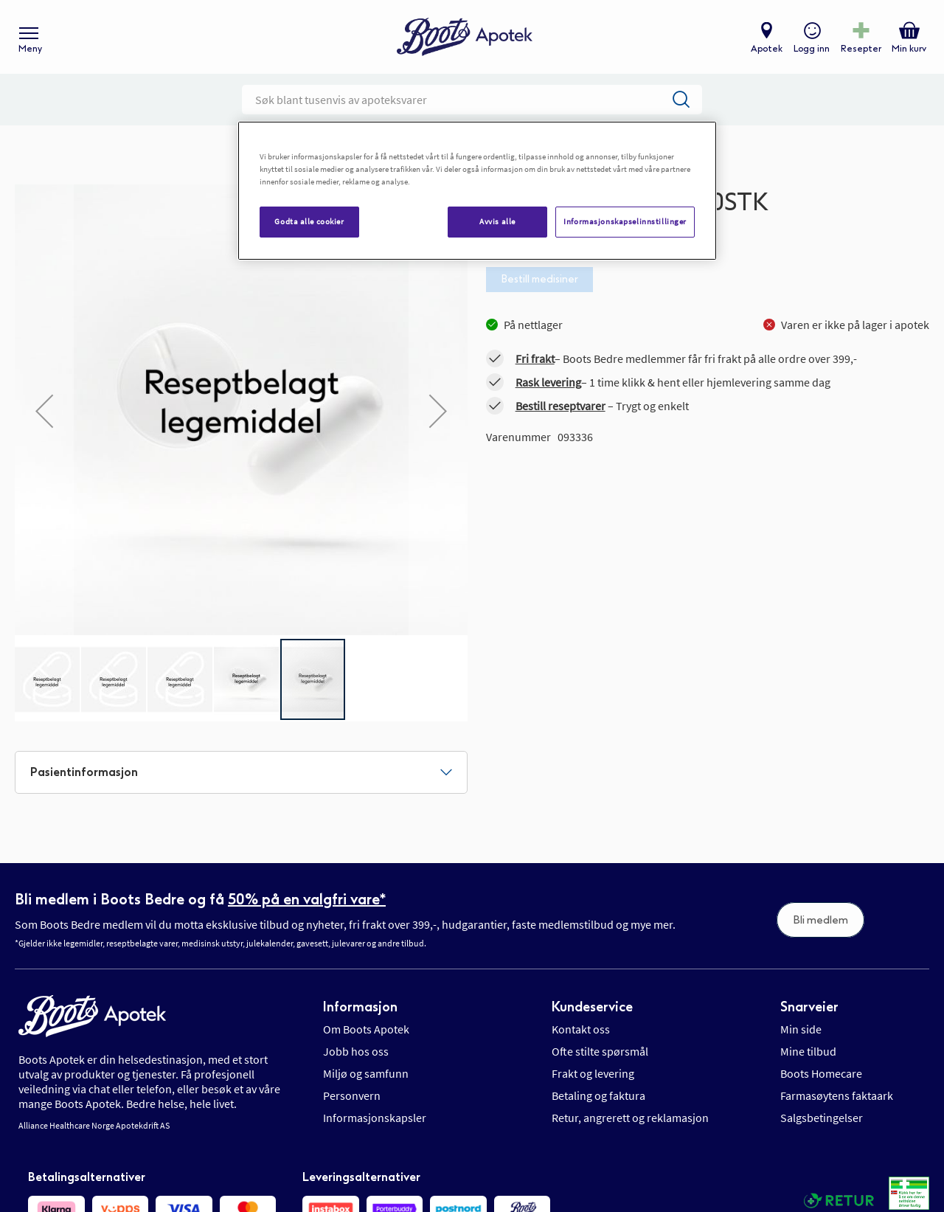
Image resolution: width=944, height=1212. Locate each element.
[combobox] (472, 99)
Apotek (766, 49)
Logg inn (812, 49)
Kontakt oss (581, 1029)
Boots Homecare (821, 1073)
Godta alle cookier (309, 221)
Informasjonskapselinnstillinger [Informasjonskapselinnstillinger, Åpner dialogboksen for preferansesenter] (625, 221)
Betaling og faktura (598, 1095)
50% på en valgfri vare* (307, 899)
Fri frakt (535, 358)
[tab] (241, 772)
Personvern (352, 1095)
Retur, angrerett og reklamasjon (630, 1117)
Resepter (861, 49)
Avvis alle (497, 221)
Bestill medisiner (539, 279)
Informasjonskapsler (374, 1117)
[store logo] (464, 37)
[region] (477, 190)
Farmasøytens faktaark (836, 1095)
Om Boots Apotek (366, 1029)
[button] (44, 410)
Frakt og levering (593, 1073)
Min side (801, 1029)
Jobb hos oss (356, 1051)
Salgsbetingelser (821, 1117)
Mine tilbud (808, 1051)
